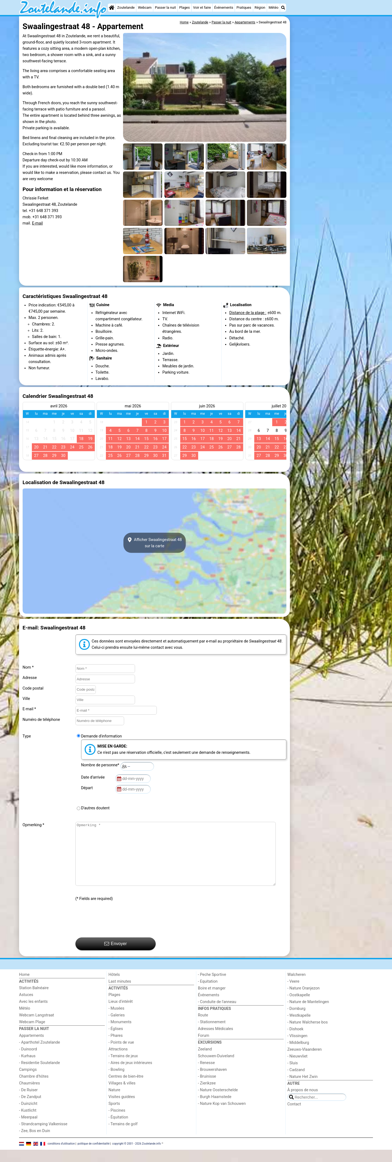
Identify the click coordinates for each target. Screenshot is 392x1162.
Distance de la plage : (247, 313)
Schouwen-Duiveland (216, 1068)
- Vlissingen (297, 1048)
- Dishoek (295, 1041)
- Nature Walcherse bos (307, 1034)
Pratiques (244, 7)
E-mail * (29, 709)
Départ (88, 788)
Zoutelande (126, 7)
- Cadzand (296, 1082)
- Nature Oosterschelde (218, 1102)
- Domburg (296, 1021)
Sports (114, 1116)
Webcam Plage (32, 1034)
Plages (184, 7)
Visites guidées (122, 1109)
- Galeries (117, 1027)
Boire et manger (212, 1000)
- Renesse (206, 1075)
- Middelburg (298, 1055)
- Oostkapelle (298, 1007)
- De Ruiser (28, 1102)
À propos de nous (302, 1102)
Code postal (33, 688)
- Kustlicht (27, 1122)
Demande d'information (101, 736)
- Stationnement (211, 1034)
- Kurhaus (27, 1068)
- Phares (116, 1048)
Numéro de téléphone (41, 719)
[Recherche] (283, 8)
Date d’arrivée (94, 777)
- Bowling (117, 1082)
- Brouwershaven (212, 1082)
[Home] (111, 8)
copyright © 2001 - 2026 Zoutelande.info (136, 1155)
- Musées (116, 1020)
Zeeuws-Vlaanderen (304, 1061)
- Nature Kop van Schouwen (222, 1116)
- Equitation (208, 993)
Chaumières (29, 1095)
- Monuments (120, 1034)
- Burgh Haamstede (214, 1109)
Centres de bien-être (126, 1088)
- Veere (293, 993)
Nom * (28, 667)
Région (260, 7)
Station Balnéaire (34, 1000)
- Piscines (117, 1122)
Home (24, 987)
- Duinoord (28, 1061)
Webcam (145, 7)
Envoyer (115, 956)
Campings (28, 1082)
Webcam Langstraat (36, 1027)
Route (203, 1027)
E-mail (37, 223)
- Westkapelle (299, 1027)
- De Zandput (30, 1109)
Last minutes (120, 993)
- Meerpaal (28, 1129)
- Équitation (118, 1129)
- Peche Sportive (212, 987)
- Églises (116, 1041)
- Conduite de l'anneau (217, 1014)
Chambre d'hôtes (33, 1088)
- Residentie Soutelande (39, 1075)
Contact (294, 1116)
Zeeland (205, 1061)
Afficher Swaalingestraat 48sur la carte (154, 542)
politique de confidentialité (93, 1155)
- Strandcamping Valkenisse (43, 1136)
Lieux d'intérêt (121, 1014)
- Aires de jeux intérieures (130, 1075)
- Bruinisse (207, 1088)
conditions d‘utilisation (61, 1155)
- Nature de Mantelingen (308, 1014)
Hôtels (114, 987)
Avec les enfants (33, 1014)
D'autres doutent (95, 808)
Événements (223, 7)
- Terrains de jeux (123, 1068)
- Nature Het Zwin (302, 1089)
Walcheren (296, 987)
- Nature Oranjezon (303, 1000)
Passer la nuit (165, 7)
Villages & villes (122, 1095)
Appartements (31, 1048)
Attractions (118, 1061)
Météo (273, 7)
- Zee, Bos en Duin (34, 1143)
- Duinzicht (28, 1116)
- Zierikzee (207, 1095)
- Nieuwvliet (297, 1068)
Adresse (30, 677)
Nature (114, 1102)
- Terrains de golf (123, 1136)
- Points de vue (121, 1054)
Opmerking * (33, 825)
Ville (26, 698)
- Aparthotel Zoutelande (39, 1054)
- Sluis (292, 1075)
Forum (203, 1048)
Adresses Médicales (215, 1041)
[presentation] (116, 932)
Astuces (26, 1007)
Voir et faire (202, 7)
